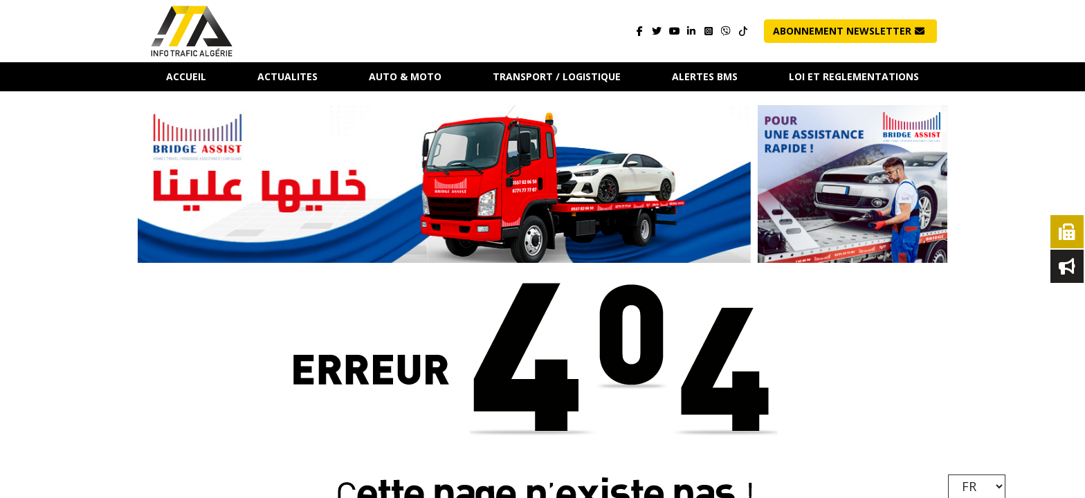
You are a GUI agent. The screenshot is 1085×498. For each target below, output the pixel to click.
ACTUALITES (287, 76)
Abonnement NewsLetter (848, 30)
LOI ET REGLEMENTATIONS (854, 76)
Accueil (186, 76)
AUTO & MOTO (405, 76)
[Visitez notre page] (639, 31)
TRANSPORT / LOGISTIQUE (557, 76)
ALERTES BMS (705, 76)
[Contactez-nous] (726, 31)
